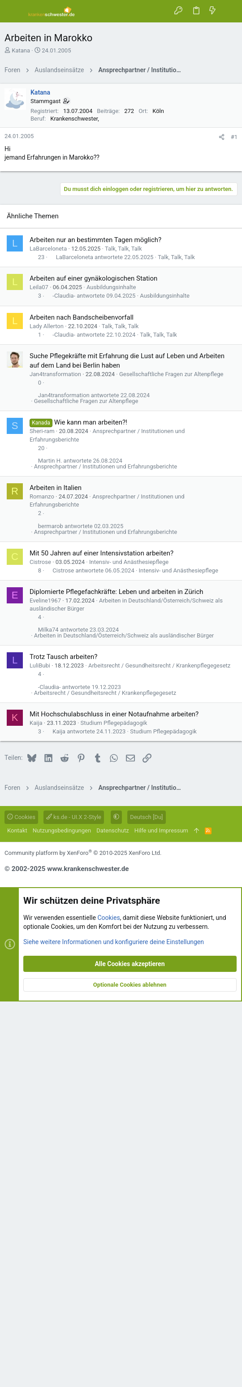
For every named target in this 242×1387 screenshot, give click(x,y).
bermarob (50, 912)
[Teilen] (222, 262)
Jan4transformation (55, 759)
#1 (234, 262)
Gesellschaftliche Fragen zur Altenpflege (171, 759)
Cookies (21, 1202)
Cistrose (40, 947)
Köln (158, 236)
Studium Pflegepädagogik (114, 1108)
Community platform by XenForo (82, 1238)
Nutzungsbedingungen (62, 1216)
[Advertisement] (121, 142)
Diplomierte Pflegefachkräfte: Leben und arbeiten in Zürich (116, 977)
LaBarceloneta (48, 634)
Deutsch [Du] (146, 1202)
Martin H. (50, 846)
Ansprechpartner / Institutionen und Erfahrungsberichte (105, 852)
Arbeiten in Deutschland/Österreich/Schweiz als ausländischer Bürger (124, 1021)
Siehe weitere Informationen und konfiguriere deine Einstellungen (113, 1327)
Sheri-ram (42, 816)
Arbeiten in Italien (56, 873)
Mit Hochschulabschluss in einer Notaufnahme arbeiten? (114, 1100)
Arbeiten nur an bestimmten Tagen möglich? (95, 625)
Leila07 (39, 672)
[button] (13, 11)
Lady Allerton (47, 711)
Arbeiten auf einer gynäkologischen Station (93, 664)
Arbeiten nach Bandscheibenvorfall (82, 703)
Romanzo (42, 882)
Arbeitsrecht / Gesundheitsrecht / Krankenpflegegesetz (159, 1051)
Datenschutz (112, 1216)
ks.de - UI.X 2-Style (73, 1202)
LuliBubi (40, 1051)
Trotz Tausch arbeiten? (63, 1042)
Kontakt (17, 1216)
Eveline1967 (45, 986)
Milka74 (48, 1015)
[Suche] (229, 10)
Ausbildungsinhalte (111, 672)
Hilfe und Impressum (161, 1216)
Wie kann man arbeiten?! (90, 808)
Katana (21, 50)
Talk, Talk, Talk (123, 634)
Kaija (36, 1108)
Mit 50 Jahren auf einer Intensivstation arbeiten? (101, 939)
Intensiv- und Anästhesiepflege (129, 947)
